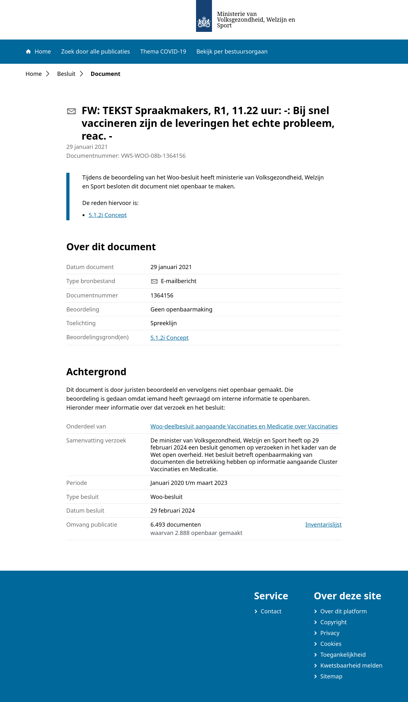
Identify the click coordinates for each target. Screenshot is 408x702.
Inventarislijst (323, 524)
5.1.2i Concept (108, 215)
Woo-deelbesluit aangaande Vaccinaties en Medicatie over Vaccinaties (244, 426)
